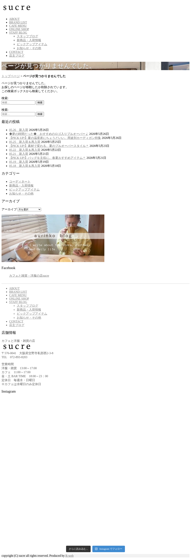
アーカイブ (9, 209)
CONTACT (16, 52)
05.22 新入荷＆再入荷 (24, 149)
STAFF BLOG (18, 32)
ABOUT (14, 19)
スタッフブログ (27, 36)
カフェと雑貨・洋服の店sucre (29, 275)
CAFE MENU (18, 25)
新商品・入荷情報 (29, 40)
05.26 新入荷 (18, 129)
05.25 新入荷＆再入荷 (24, 141)
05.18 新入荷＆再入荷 (24, 165)
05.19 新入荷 (18, 161)
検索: (5, 98)
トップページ (11, 76)
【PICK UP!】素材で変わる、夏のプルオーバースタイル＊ (49, 145)
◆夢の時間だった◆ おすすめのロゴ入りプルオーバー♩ (48, 133)
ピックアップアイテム (32, 44)
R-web (69, 555)
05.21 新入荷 (18, 153)
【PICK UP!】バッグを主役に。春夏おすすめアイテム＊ (47, 157)
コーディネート (19, 181)
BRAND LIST (18, 22)
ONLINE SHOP (19, 29)
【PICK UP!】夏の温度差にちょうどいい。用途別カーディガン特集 (55, 137)
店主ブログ (16, 55)
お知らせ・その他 (29, 48)
